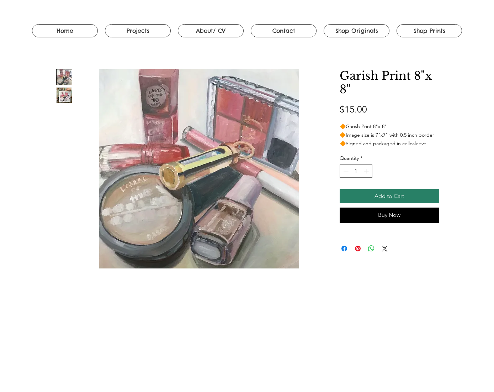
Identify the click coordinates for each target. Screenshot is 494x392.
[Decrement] (345, 171)
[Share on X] (385, 248)
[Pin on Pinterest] (358, 248)
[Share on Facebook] (344, 248)
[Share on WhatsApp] (371, 248)
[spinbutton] (356, 171)
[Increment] (366, 171)
